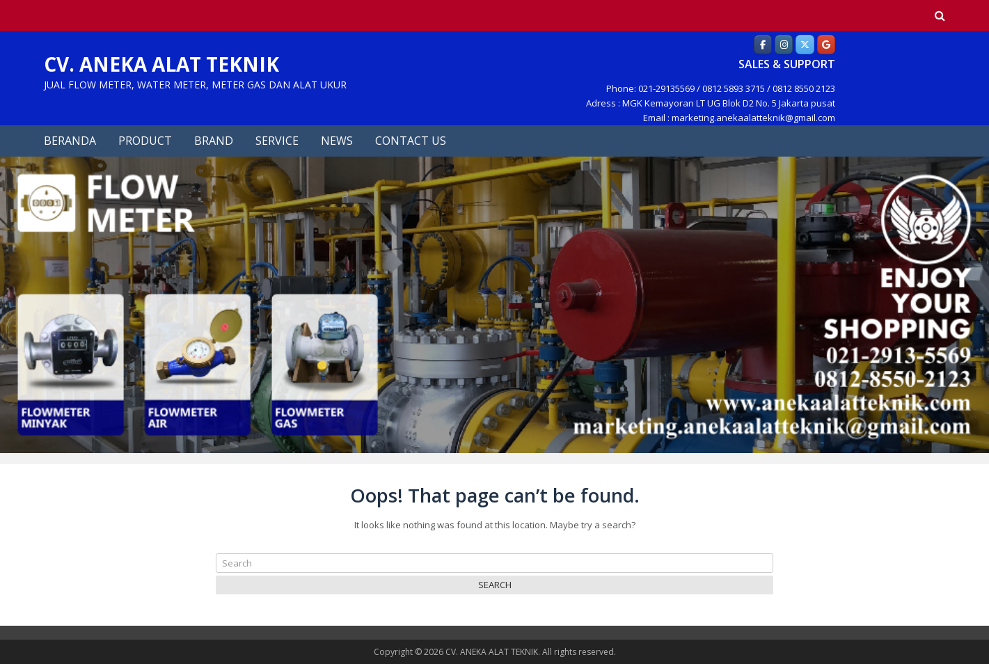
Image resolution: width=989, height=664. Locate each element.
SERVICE (277, 140)
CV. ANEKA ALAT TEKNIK (161, 64)
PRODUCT (145, 140)
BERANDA (70, 140)
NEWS (337, 140)
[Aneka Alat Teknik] (763, 44)
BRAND (213, 140)
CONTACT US (410, 140)
